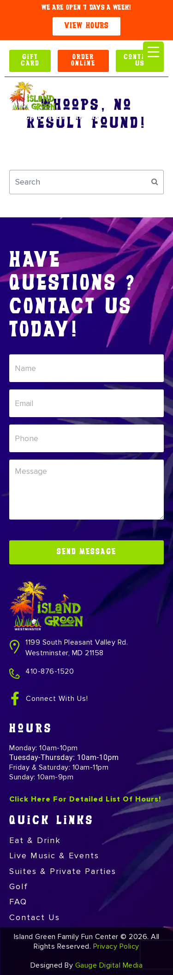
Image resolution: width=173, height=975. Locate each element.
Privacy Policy (116, 946)
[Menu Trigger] (153, 52)
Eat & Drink (35, 840)
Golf (18, 886)
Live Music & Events (54, 855)
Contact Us (34, 917)
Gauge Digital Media (109, 965)
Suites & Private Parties (62, 871)
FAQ (18, 902)
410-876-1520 (49, 671)
